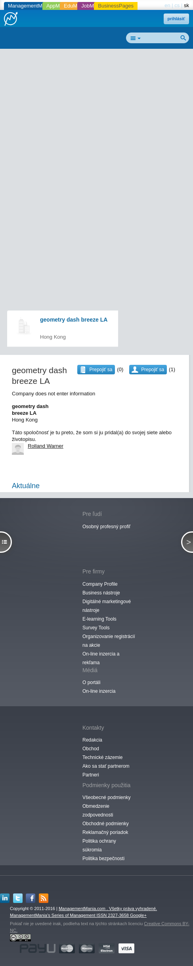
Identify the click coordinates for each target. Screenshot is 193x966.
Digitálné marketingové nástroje (106, 606)
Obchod (90, 748)
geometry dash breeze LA (73, 319)
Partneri (90, 775)
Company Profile (100, 584)
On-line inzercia (98, 691)
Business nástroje (101, 593)
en (167, 5)
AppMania (58, 6)
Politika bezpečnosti (103, 858)
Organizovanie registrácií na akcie (108, 641)
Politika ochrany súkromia (99, 845)
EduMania (75, 6)
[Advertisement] (96, 150)
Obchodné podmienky (105, 823)
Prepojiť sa (152, 369)
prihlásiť (176, 18)
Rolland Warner (45, 446)
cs (177, 5)
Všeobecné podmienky (106, 797)
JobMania (92, 6)
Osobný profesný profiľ (106, 526)
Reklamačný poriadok (105, 832)
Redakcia (92, 740)
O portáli (91, 682)
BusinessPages (116, 6)
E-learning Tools (99, 619)
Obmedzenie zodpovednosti (97, 810)
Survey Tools (95, 628)
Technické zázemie (102, 757)
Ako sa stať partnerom (106, 766)
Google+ (138, 915)
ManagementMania (30, 6)
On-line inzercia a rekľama (100, 658)
